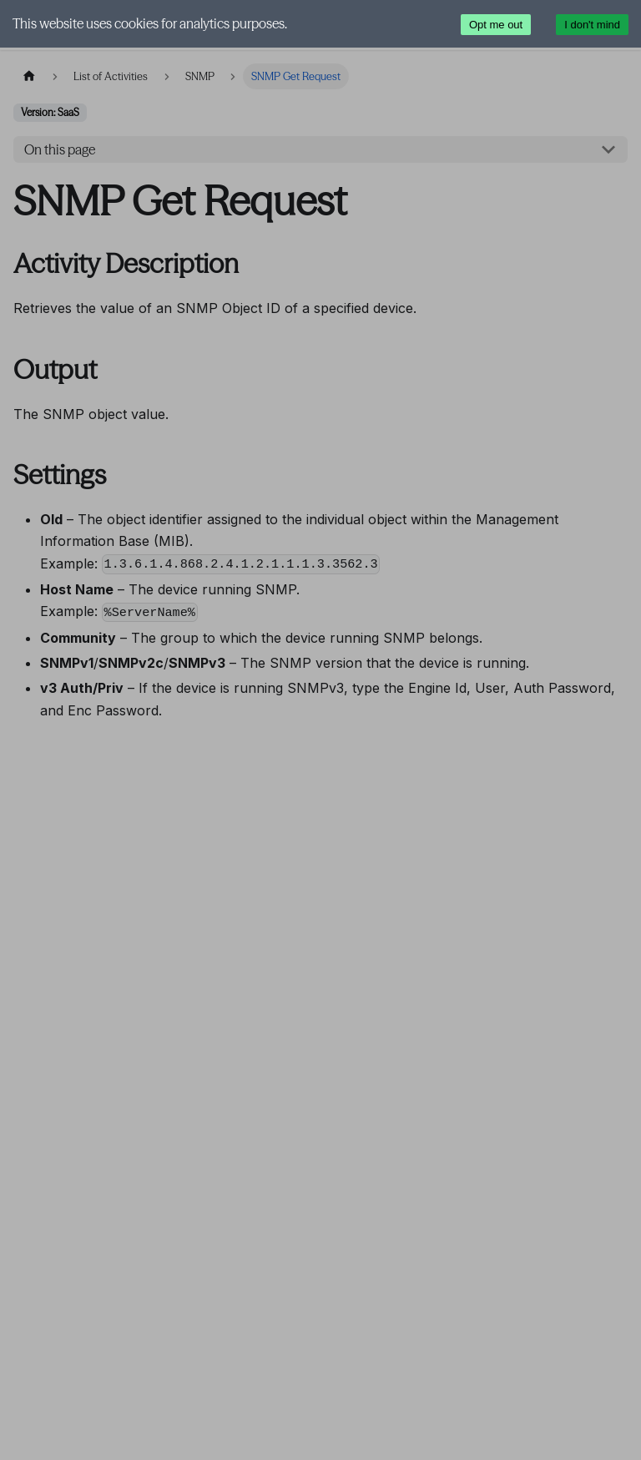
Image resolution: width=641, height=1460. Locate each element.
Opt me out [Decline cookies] (495, 24)
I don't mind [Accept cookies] (592, 24)
